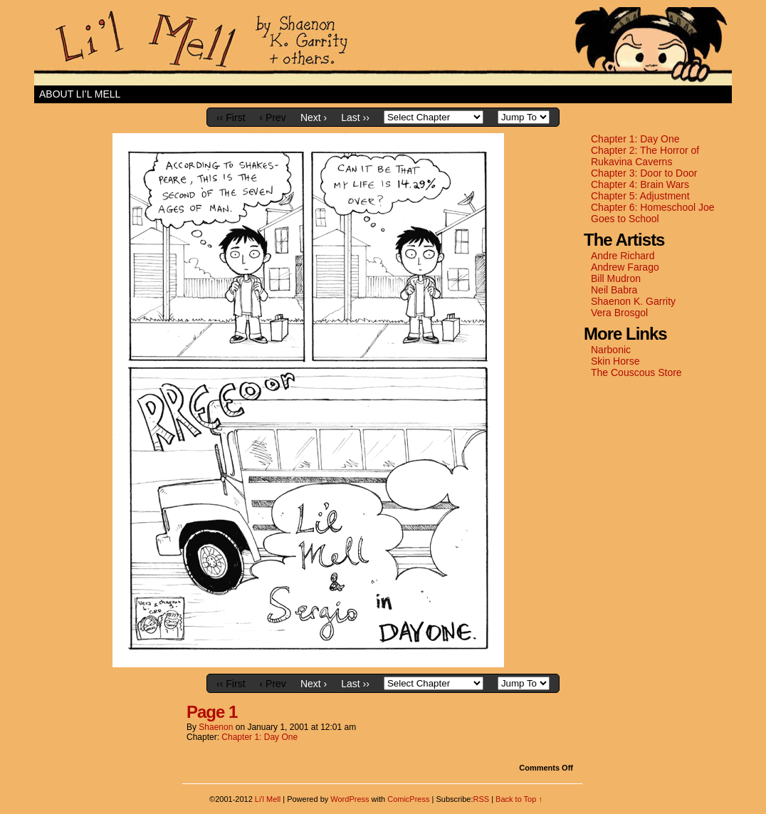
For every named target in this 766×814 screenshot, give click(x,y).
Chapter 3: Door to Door (644, 173)
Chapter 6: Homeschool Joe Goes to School (653, 213)
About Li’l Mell (79, 94)
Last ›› (355, 117)
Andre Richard (623, 255)
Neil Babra (614, 290)
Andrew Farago (625, 267)
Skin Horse (615, 361)
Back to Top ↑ (518, 799)
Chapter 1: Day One (635, 139)
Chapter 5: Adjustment (640, 196)
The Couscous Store (636, 372)
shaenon (216, 727)
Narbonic (611, 349)
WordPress (349, 799)
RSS (481, 799)
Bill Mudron (616, 278)
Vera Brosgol (619, 312)
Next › (313, 117)
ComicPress (408, 799)
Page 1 (212, 711)
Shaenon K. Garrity (633, 301)
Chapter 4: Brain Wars (640, 184)
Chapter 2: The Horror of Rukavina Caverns (645, 156)
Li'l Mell (383, 46)
